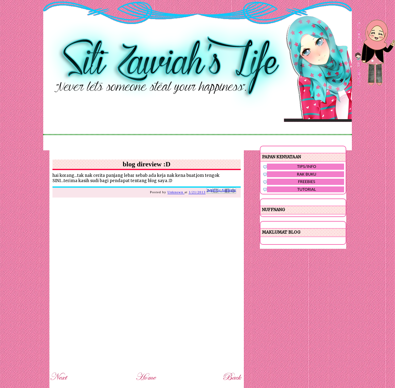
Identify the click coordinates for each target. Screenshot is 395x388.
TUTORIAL (306, 189)
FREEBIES (306, 181)
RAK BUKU (306, 174)
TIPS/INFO (306, 166)
